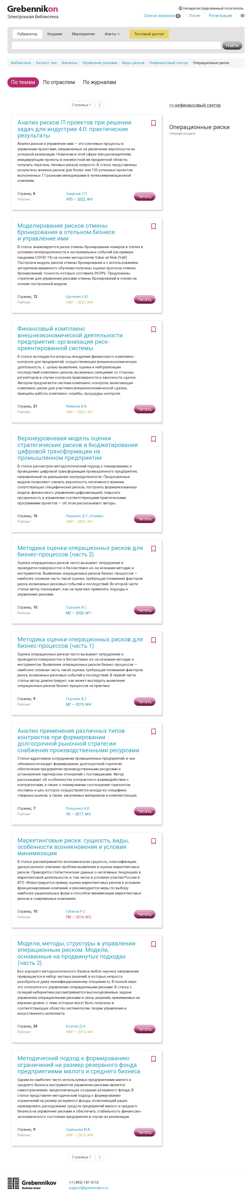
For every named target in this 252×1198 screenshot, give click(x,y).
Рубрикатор (27, 34)
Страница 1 (81, 105)
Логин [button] (194, 15)
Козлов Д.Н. (76, 1026)
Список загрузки (162, 15)
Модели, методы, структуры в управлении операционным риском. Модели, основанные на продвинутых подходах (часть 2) (76, 953)
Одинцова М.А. (78, 1129)
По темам (23, 82)
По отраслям (59, 82)
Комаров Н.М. (101, 516)
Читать (145, 196)
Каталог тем (46, 63)
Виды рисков (133, 63)
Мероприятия (83, 34)
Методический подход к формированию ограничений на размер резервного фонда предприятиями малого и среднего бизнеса (78, 1065)
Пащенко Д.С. (77, 516)
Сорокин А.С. (76, 607)
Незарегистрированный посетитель (211, 8)
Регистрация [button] (220, 15)
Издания (54, 34)
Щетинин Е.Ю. (77, 297)
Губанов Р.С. (76, 911)
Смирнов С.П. (77, 194)
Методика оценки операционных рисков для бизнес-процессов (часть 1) (80, 642)
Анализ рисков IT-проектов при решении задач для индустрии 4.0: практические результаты (74, 129)
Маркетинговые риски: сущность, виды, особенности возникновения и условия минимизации (73, 847)
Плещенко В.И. (78, 808)
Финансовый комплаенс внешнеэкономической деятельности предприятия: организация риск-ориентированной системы (70, 338)
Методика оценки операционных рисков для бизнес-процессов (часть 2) (80, 551)
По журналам (99, 82)
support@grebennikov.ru (88, 1188)
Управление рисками (99, 63)
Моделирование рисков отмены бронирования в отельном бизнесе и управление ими (66, 232)
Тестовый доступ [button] (149, 34)
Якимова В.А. (76, 406)
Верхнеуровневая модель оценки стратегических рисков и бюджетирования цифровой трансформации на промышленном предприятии (77, 448)
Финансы (69, 63)
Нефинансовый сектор (168, 63)
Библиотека (21, 63)
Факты (112, 34)
